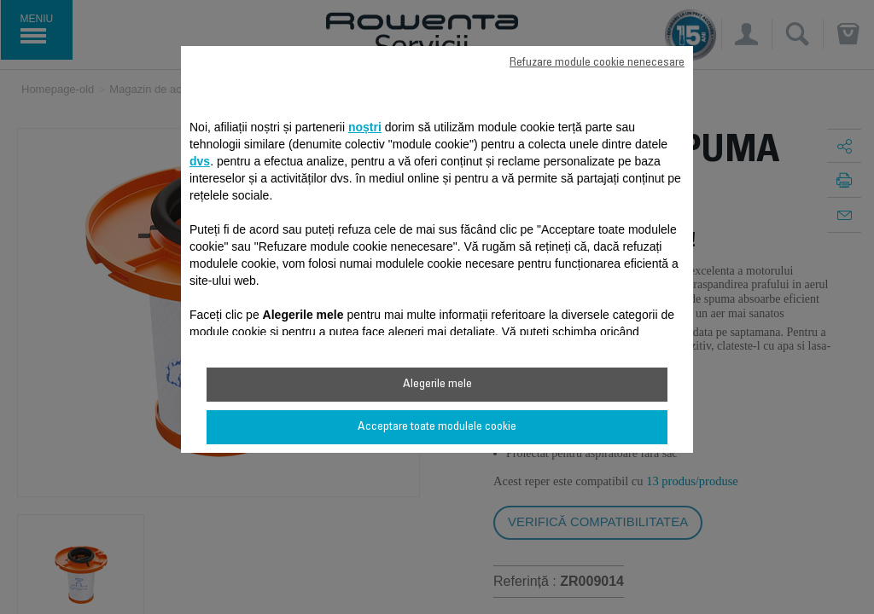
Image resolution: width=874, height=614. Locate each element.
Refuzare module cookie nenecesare (597, 63)
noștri (365, 127)
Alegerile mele (437, 385)
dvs (199, 161)
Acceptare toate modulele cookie (437, 427)
